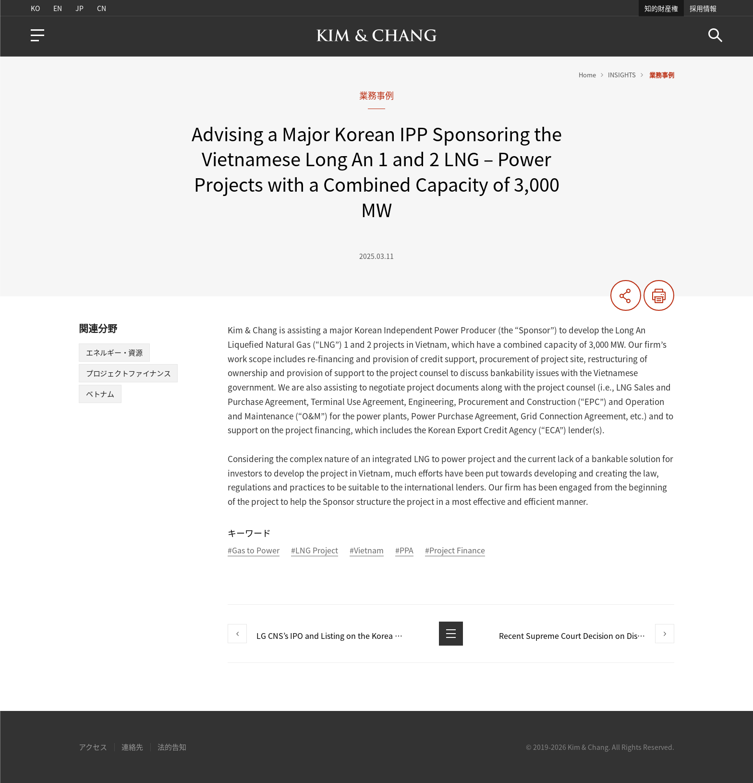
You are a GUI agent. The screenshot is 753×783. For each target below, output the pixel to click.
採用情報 (703, 8)
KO (35, 8)
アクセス (93, 747)
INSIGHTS (622, 75)
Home (587, 75)
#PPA (404, 551)
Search (715, 35)
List (451, 634)
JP (79, 8)
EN (57, 8)
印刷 (659, 295)
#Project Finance (455, 551)
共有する (625, 295)
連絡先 (132, 747)
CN (101, 8)
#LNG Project (314, 551)
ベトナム (100, 394)
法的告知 (172, 747)
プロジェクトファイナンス (128, 373)
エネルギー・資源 (114, 352)
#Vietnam (367, 551)
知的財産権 (661, 8)
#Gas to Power (253, 551)
